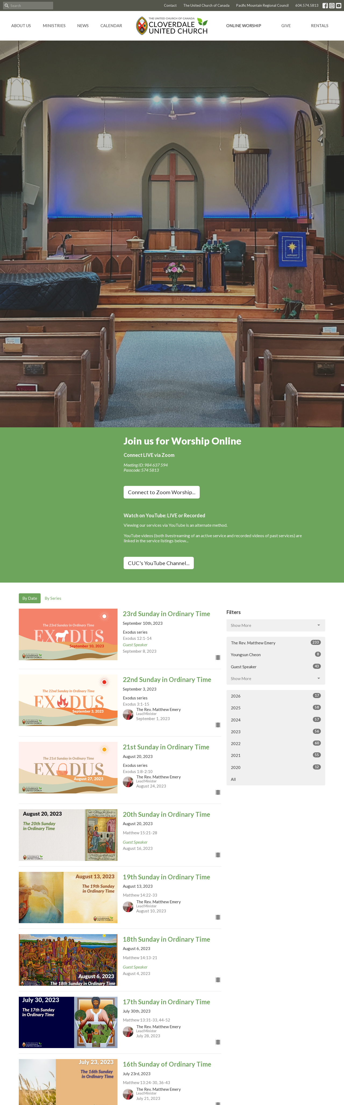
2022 (276, 743)
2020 (276, 767)
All (233, 779)
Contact (170, 5)
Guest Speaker (276, 666)
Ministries (54, 25)
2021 (276, 755)
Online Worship (243, 25)
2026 (276, 695)
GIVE (286, 25)
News (83, 25)
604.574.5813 (306, 5)
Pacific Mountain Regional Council (262, 5)
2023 (276, 731)
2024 (276, 719)
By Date (29, 598)
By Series (53, 598)
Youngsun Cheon (276, 654)
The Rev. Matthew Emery (276, 642)
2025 (276, 707)
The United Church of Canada (206, 5)
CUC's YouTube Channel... (158, 563)
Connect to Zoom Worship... (161, 492)
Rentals (319, 25)
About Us (21, 25)
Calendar (111, 25)
